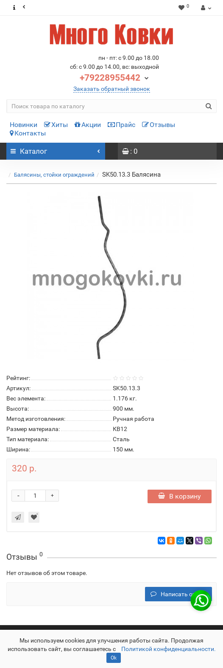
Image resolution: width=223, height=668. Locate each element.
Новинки (23, 125)
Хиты (56, 125)
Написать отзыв (178, 594)
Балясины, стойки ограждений (54, 175)
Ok (114, 658)
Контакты (28, 133)
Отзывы (158, 125)
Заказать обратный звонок (111, 88)
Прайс (121, 125)
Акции (88, 125)
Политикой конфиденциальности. (168, 648)
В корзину (179, 496)
